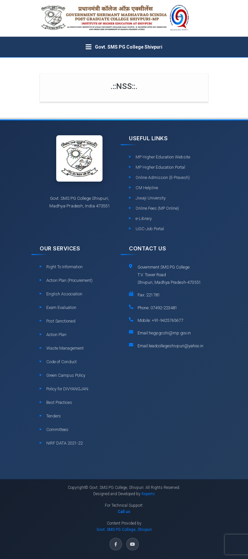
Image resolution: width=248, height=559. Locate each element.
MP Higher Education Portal (160, 167)
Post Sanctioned (60, 321)
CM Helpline (147, 187)
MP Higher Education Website (163, 156)
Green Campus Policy (65, 375)
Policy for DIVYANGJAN (67, 388)
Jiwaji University (151, 197)
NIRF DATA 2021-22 (64, 443)
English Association (64, 293)
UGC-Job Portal (150, 228)
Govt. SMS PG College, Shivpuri (124, 529)
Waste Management (65, 348)
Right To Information (64, 266)
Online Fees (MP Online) (157, 208)
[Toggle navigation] (124, 47)
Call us (124, 511)
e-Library (144, 218)
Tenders (53, 415)
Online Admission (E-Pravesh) (163, 177)
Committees (57, 429)
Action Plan (56, 334)
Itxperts (148, 494)
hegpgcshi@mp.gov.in (170, 332)
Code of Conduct (61, 361)
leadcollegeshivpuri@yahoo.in (176, 345)
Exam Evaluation (61, 307)
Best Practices (59, 402)
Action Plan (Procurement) (69, 280)
